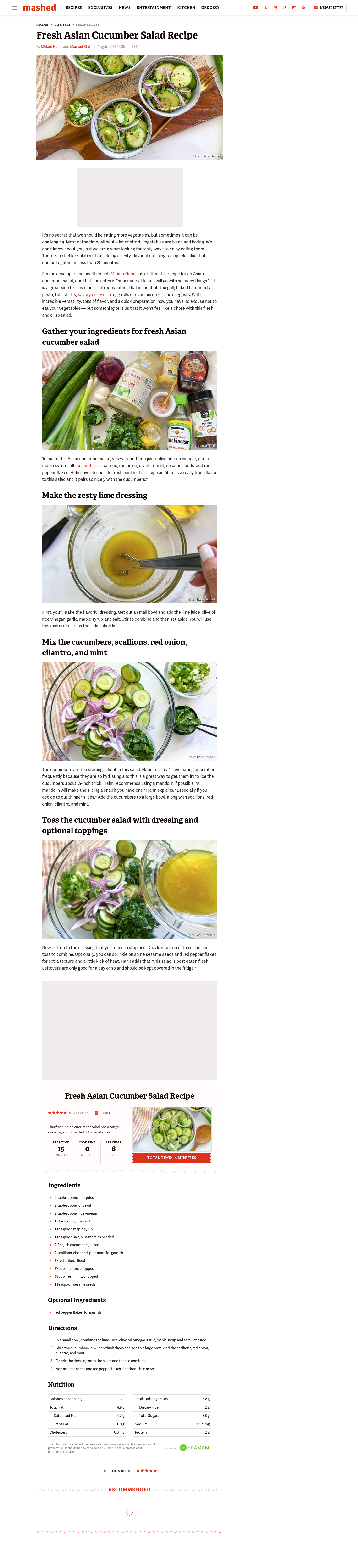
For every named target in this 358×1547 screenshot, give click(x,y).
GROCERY (210, 7)
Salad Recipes (87, 24)
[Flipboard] (294, 8)
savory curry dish (94, 294)
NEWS (125, 7)
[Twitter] (265, 8)
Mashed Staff (81, 46)
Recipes (42, 24)
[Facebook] (246, 8)
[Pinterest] (284, 8)
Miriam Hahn (51, 46)
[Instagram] (275, 8)
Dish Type (62, 24)
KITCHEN (186, 7)
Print (103, 1113)
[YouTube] (256, 8)
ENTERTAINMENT (154, 7)
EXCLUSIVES (100, 7)
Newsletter (328, 8)
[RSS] (303, 8)
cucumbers (88, 465)
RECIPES (74, 7)
